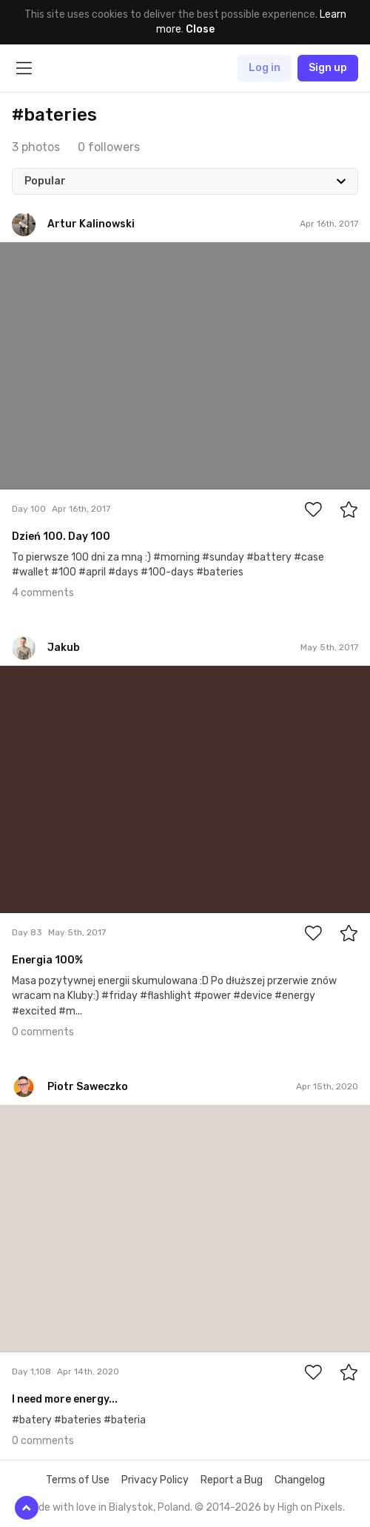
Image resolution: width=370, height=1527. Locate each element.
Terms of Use (78, 1480)
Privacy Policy (155, 1480)
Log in (264, 67)
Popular (45, 181)
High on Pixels (310, 1507)
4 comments (43, 593)
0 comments (43, 1032)
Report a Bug (232, 1480)
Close (200, 29)
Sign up (328, 67)
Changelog (300, 1480)
